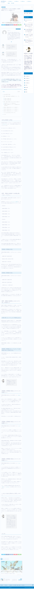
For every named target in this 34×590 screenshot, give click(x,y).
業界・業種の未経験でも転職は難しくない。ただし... (11, 96)
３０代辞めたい (16, 1)
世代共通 (12, 3)
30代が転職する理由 (7, 94)
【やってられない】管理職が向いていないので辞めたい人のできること (28, 25)
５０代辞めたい (29, 1)
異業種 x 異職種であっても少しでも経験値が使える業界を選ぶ (12, 105)
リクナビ (7, 486)
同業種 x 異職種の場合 (7, 99)
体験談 (9, 3)
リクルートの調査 (15, 201)
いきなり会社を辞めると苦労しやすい (10, 112)
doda (3, 486)
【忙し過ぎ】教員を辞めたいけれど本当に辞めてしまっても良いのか (28, 30)
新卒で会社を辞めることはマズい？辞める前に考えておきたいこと (28, 41)
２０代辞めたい (10, 1)
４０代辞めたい (22, 1)
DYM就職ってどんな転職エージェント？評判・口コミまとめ (29, 35)
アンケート (5, 123)
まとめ (5, 114)
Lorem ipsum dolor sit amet (28, 20)
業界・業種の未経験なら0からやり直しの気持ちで (12, 101)
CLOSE (18, 91)
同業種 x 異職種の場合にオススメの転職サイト (11, 108)
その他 (26, 85)
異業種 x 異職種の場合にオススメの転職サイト (11, 110)
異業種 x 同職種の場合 (7, 98)
